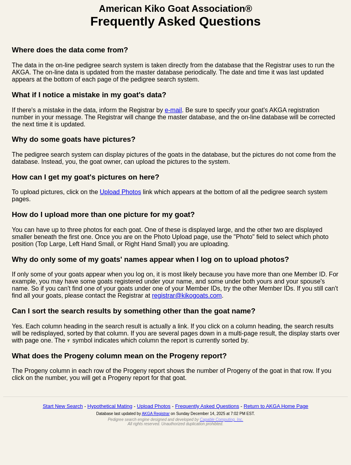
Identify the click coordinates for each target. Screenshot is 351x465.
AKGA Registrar (156, 413)
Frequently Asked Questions (207, 406)
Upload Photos (120, 192)
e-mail (173, 110)
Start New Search (63, 406)
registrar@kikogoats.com (187, 295)
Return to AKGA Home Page (276, 406)
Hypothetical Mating (109, 406)
